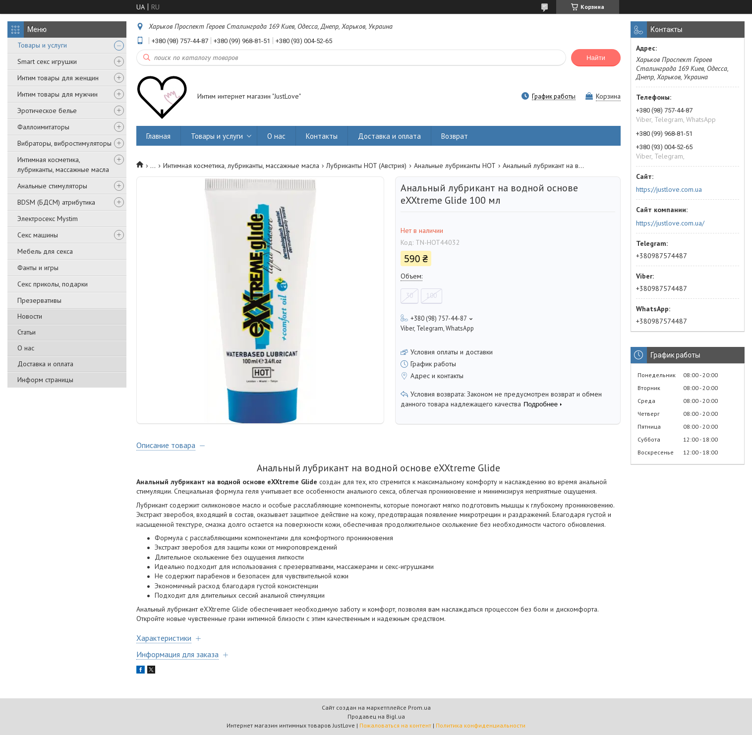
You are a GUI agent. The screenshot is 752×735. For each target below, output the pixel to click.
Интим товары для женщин (58, 77)
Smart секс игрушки (47, 61)
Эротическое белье (47, 110)
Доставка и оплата (45, 363)
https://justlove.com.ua (669, 189)
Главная (158, 136)
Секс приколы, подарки (52, 284)
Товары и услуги (42, 45)
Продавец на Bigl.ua (376, 716)
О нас (25, 347)
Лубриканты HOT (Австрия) (366, 165)
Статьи (26, 332)
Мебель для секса (45, 251)
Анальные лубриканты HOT (455, 165)
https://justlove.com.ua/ (670, 223)
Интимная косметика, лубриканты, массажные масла (63, 164)
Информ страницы (45, 379)
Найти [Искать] (595, 57)
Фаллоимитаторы (43, 126)
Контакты (322, 136)
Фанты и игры (37, 267)
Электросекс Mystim (47, 218)
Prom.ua (419, 707)
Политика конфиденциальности (480, 725)
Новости (29, 316)
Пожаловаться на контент (395, 725)
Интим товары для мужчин (57, 94)
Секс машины (37, 234)
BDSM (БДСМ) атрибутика (56, 202)
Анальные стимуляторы (52, 185)
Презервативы (39, 300)
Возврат (454, 136)
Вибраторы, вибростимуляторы (64, 143)
